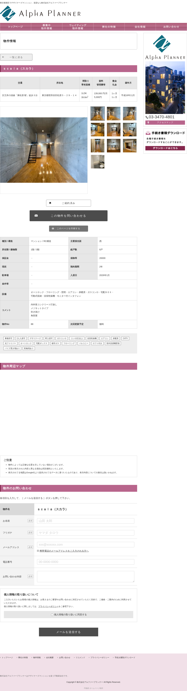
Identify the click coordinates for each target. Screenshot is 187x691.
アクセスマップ (165, 122)
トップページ (7, 657)
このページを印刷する (68, 228)
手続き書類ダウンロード (125, 657)
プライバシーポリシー (48, 606)
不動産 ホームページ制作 (93, 688)
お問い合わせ (64, 657)
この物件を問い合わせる (68, 215)
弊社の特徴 (23, 657)
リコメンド (80, 657)
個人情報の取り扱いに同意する (69, 614)
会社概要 (50, 657)
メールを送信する (68, 632)
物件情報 (37, 657)
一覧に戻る (16, 57)
